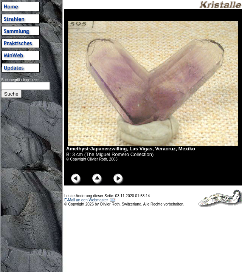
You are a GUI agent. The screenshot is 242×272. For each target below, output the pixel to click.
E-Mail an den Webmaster (86, 200)
